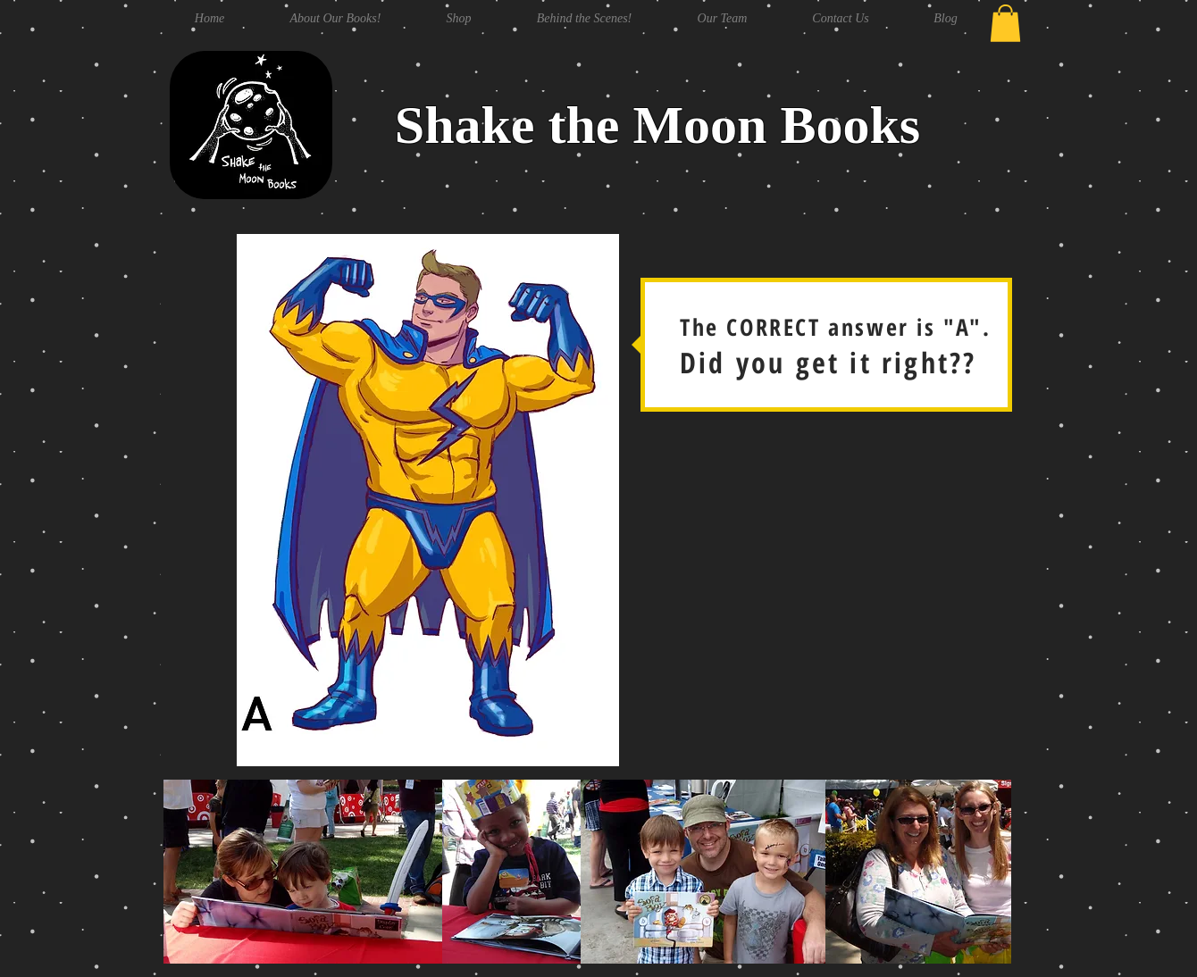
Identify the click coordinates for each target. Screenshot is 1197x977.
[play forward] (989, 872)
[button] (1005, 23)
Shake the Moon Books (657, 125)
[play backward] (185, 872)
